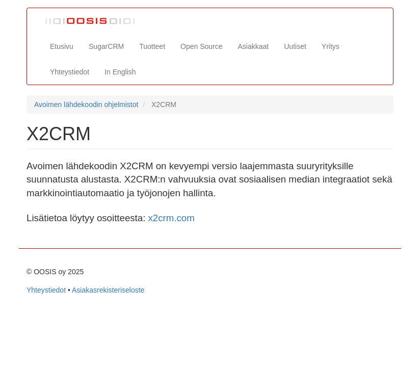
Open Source (201, 46)
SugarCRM (106, 46)
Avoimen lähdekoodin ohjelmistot (86, 104)
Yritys (330, 46)
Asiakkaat (253, 46)
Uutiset (295, 46)
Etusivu (61, 46)
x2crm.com (171, 218)
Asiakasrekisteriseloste (108, 290)
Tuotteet (152, 46)
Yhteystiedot (69, 72)
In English (120, 72)
